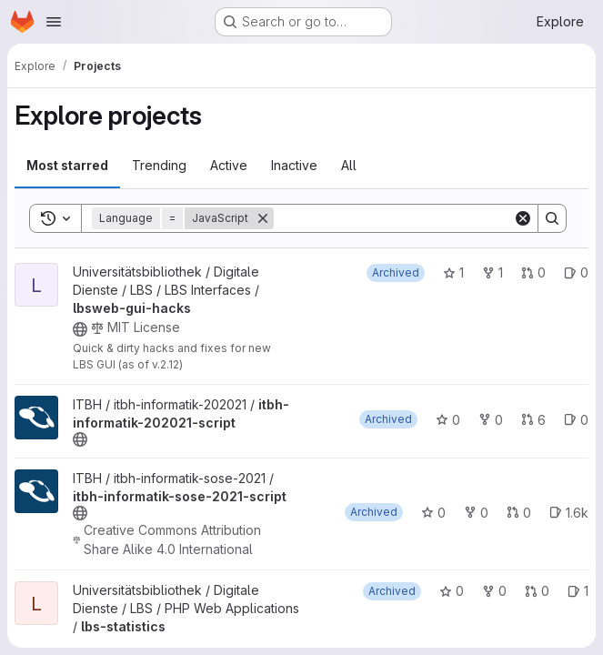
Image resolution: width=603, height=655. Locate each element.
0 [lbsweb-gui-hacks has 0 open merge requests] (533, 272)
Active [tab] (228, 165)
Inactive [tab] (294, 165)
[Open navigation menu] (53, 21)
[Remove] (263, 218)
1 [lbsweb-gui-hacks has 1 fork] (492, 272)
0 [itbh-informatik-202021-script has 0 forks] (490, 420)
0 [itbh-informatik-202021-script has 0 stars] (448, 420)
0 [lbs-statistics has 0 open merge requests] (537, 591)
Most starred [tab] (67, 165)
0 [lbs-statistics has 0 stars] (451, 591)
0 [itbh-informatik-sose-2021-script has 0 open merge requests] (519, 512)
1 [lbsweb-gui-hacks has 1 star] (453, 272)
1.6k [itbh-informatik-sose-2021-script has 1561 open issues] (568, 512)
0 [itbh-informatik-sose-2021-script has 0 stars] (433, 512)
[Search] (393, 218)
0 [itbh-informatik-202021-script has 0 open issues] (576, 420)
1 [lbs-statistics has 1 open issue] (578, 591)
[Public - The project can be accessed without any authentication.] (80, 329)
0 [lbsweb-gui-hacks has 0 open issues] (576, 272)
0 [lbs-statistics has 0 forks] (494, 591)
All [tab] (349, 165)
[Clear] (523, 218)
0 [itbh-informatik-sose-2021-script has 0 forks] (476, 512)
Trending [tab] (159, 165)
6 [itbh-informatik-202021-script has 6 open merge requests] (533, 420)
